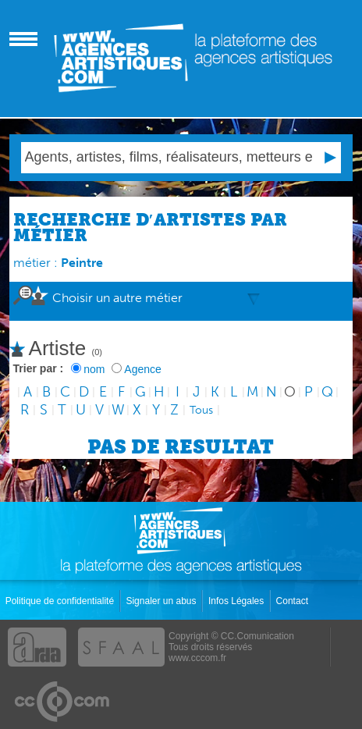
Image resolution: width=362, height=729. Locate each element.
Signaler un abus (162, 601)
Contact (293, 601)
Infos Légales (237, 601)
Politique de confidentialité (61, 601)
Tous (201, 410)
